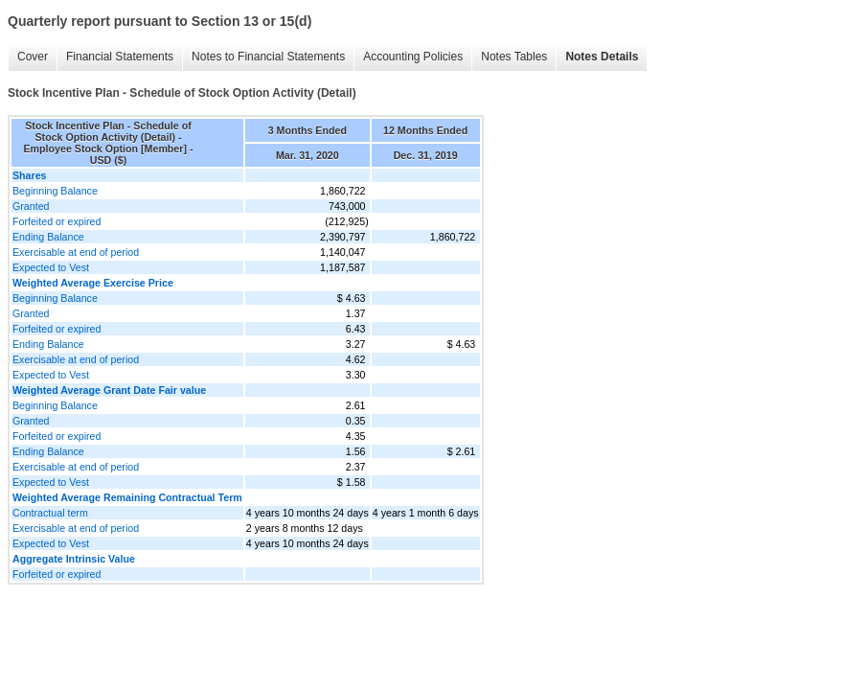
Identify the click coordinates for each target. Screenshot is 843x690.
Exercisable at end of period (75, 252)
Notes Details (601, 56)
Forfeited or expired (56, 221)
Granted (31, 206)
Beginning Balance (55, 190)
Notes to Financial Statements (268, 56)
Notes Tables (514, 56)
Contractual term (50, 512)
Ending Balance (48, 236)
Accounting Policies (413, 56)
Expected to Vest (50, 267)
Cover (32, 56)
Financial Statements (119, 56)
